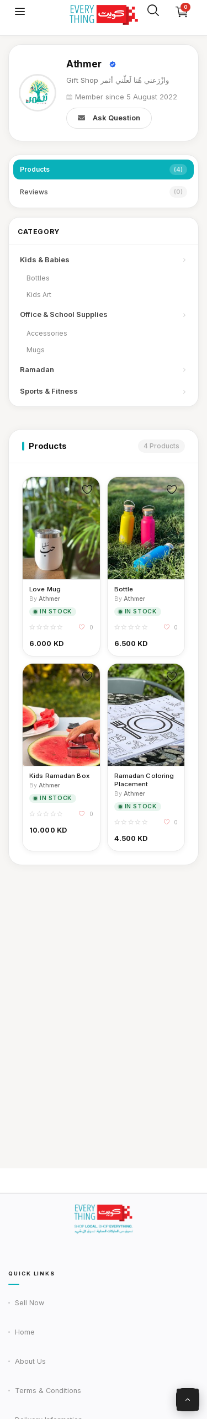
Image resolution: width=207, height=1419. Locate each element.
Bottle (124, 589)
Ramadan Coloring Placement (144, 780)
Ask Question (109, 118)
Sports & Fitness (103, 390)
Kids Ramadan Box (59, 776)
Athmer (83, 64)
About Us (30, 1361)
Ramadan (103, 369)
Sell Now (29, 1303)
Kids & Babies (103, 259)
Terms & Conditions (48, 1390)
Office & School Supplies (103, 314)
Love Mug (45, 589)
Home (25, 1332)
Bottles (38, 278)
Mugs (35, 350)
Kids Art (38, 294)
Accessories (46, 333)
